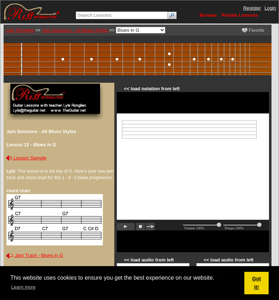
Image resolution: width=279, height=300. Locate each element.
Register (252, 8)
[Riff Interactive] (32, 11)
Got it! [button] (256, 283)
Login (270, 8)
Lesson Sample (26, 158)
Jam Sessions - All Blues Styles (75, 30)
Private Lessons (239, 15)
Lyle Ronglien (20, 30)
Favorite (253, 30)
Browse (207, 15)
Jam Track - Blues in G (34, 255)
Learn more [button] (23, 287)
